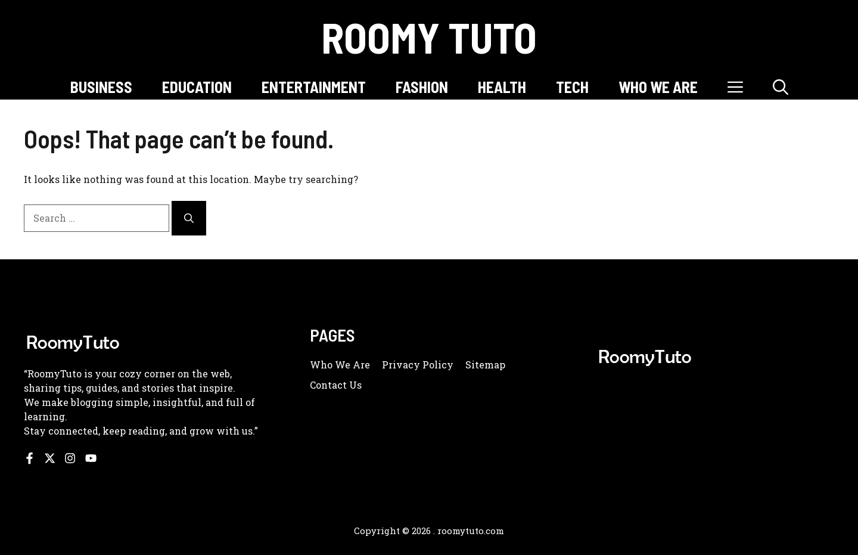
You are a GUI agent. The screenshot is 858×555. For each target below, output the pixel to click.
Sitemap (485, 364)
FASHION (422, 86)
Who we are (340, 364)
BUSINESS (101, 86)
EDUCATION (197, 86)
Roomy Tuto (429, 37)
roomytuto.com (470, 531)
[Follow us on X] (49, 458)
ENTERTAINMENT (314, 86)
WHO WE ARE (658, 86)
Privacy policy (417, 364)
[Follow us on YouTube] (91, 458)
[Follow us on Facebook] (29, 458)
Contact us (336, 385)
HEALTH (502, 86)
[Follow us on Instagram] (70, 458)
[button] (780, 87)
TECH (572, 86)
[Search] (189, 218)
